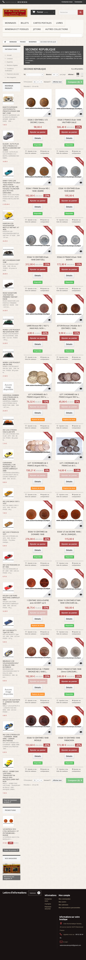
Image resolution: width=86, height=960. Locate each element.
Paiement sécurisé (12, 74)
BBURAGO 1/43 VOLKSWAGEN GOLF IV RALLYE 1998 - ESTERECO (10, 664)
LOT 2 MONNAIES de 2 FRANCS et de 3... (69, 464)
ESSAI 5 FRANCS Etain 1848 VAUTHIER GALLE (69, 121)
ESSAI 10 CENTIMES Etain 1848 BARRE (69, 189)
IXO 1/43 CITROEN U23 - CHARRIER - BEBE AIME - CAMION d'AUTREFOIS (11, 738)
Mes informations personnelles (69, 907)
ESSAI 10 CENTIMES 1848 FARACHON (69, 739)
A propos (48, 904)
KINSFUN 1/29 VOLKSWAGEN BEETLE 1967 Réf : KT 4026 (11, 226)
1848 (40, 54)
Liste (82, 75)
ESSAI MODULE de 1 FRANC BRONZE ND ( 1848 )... (37, 670)
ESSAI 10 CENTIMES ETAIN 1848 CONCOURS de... (69, 601)
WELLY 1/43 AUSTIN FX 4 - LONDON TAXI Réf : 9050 (11, 702)
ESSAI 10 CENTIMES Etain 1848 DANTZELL (37, 258)
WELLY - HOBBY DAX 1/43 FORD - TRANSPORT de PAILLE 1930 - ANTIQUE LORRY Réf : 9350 (11, 776)
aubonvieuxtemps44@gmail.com (70, 945)
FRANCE (23, 42)
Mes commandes (64, 899)
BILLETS (25, 23)
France (27, 54)
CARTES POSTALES (42, 23)
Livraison (9, 58)
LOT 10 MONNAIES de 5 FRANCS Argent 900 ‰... (37, 464)
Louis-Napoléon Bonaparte (51, 56)
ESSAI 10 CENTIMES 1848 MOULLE (37, 739)
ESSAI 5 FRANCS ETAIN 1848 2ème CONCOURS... (69, 670)
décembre (78, 56)
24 (33, 54)
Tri (25, 74)
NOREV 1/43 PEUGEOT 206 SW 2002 (11, 363)
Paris (79, 54)
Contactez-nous (67, 2)
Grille (77, 75)
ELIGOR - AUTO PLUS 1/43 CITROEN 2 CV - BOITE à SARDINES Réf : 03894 (11, 147)
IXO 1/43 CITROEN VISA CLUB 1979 (10, 431)
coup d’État (69, 58)
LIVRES (59, 23)
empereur (69, 56)
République (72, 54)
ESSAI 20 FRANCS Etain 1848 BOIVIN (69, 258)
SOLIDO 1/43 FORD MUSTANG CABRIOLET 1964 (11, 598)
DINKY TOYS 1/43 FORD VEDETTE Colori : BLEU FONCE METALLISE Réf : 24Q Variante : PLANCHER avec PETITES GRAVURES (11, 187)
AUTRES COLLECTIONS (56, 29)
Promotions (10, 810)
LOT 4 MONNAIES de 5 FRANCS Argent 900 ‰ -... (38, 395)
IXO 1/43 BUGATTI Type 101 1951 (9, 631)
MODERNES (33, 42)
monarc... (31, 60)
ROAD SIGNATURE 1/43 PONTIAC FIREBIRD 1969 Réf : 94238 (10, 296)
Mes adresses (63, 905)
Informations (11, 49)
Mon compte (64, 895)
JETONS (37, 29)
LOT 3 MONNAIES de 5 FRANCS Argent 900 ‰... (69, 395)
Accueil (9, 55)
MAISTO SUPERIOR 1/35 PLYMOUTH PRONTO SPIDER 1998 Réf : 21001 (11, 110)
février (36, 54)
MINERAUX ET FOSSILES (17, 29)
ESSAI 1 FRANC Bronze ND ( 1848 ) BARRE (37, 189)
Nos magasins (11, 77)
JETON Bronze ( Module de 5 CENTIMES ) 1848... (69, 327)
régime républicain (70, 52)
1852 (27, 58)
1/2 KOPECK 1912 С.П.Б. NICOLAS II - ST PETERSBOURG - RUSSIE (11, 832)
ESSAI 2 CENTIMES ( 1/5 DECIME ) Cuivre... (38, 121)
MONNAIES (10, 23)
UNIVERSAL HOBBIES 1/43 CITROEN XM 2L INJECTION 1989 (11, 397)
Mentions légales (12, 65)
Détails (27, 62)
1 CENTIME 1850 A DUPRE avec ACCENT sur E (38, 601)
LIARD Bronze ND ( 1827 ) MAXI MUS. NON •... (38, 327)
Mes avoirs (62, 902)
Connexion (78, 2)
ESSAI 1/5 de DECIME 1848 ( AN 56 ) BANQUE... (69, 533)
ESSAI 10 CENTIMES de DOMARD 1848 (37, 533)
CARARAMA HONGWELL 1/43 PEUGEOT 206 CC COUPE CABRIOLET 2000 (10, 467)
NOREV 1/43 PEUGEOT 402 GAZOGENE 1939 (11, 331)
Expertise (9, 62)
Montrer (48, 74)
